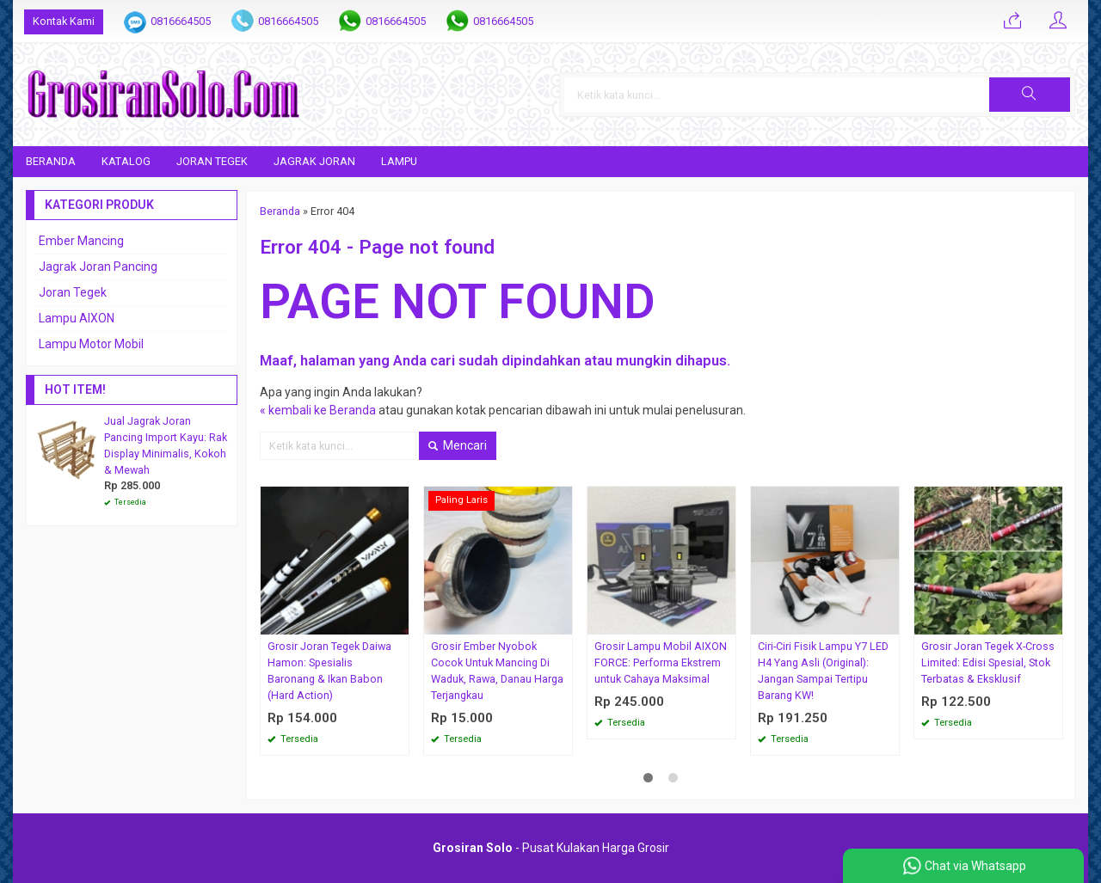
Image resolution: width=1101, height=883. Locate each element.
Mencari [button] (457, 445)
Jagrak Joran (314, 161)
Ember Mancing (81, 241)
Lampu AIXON (76, 318)
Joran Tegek (212, 161)
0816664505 (181, 21)
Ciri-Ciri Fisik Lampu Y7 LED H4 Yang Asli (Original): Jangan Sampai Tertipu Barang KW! (823, 671)
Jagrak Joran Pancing (98, 266)
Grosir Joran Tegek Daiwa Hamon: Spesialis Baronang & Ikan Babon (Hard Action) (329, 671)
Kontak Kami (64, 21)
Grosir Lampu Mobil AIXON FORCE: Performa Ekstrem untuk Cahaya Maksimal (660, 662)
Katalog (126, 161)
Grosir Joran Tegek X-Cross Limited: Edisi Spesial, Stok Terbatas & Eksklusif (988, 662)
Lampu (399, 161)
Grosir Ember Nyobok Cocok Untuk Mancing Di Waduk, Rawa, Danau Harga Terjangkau (497, 671)
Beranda (51, 161)
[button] (1029, 94)
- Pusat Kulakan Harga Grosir (551, 848)
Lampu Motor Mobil (91, 344)
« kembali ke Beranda (318, 410)
